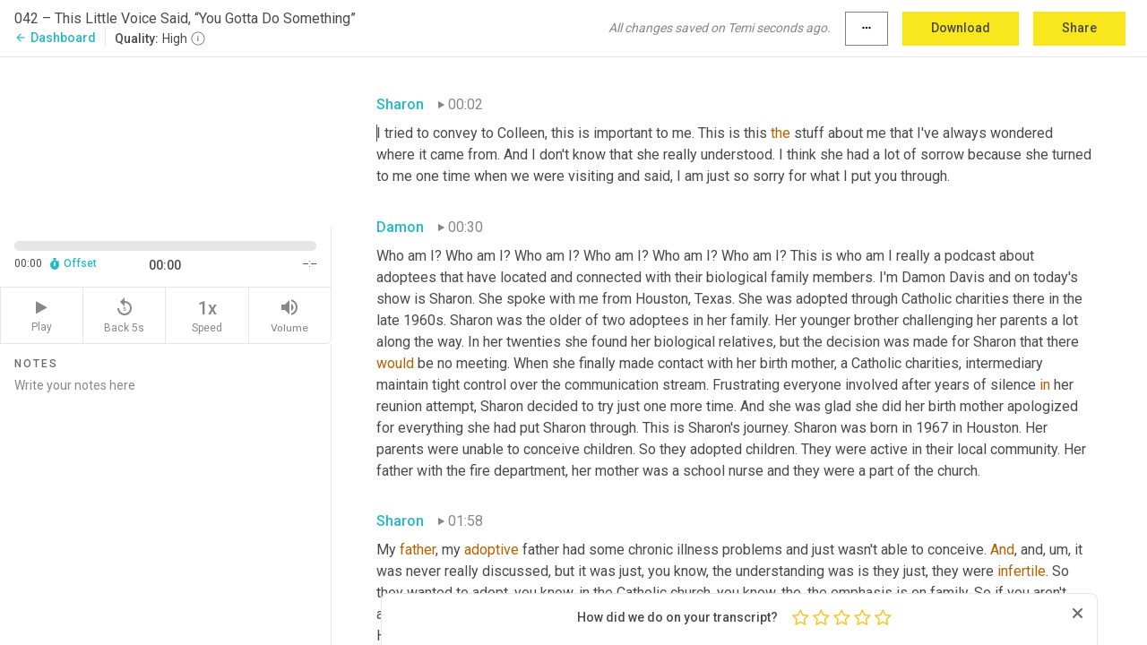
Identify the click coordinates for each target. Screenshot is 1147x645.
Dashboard (55, 37)
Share (1079, 28)
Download (960, 28)
